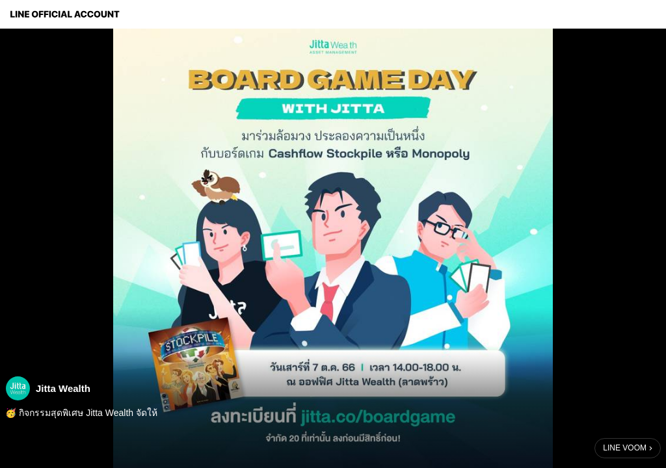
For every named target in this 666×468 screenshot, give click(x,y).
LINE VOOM (624, 447)
